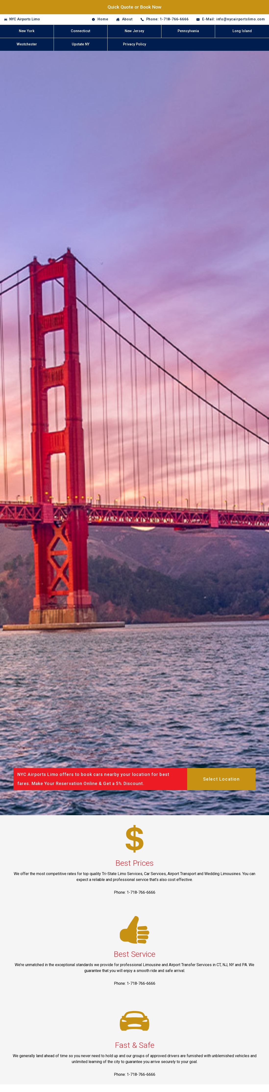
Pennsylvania (188, 31)
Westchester (27, 44)
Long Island (242, 31)
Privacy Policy (134, 44)
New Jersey (134, 31)
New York (27, 31)
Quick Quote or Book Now (134, 7)
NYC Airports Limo (24, 19)
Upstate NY (80, 44)
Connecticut (80, 31)
